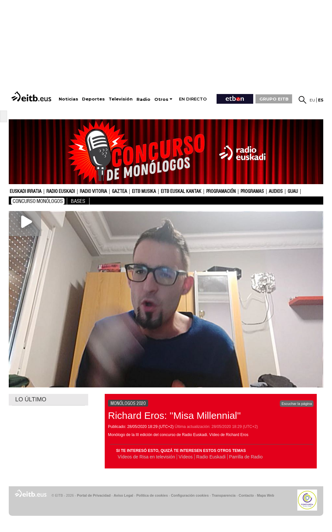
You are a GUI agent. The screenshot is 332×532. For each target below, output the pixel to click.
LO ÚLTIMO (30, 399)
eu (312, 100)
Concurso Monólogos (38, 201)
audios (276, 191)
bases (78, 201)
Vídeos (186, 456)
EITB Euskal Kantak (181, 191)
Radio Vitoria (93, 191)
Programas (252, 191)
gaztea (119, 191)
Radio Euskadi (60, 191)
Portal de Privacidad (94, 495)
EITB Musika (144, 191)
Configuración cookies (189, 495)
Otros (161, 99)
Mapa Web (265, 495)
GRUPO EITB (274, 98)
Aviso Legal (123, 495)
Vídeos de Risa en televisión (146, 456)
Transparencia (223, 495)
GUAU (293, 191)
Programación (221, 191)
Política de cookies (152, 495)
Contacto (246, 495)
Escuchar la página (296, 404)
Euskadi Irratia (26, 191)
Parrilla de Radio (246, 456)
